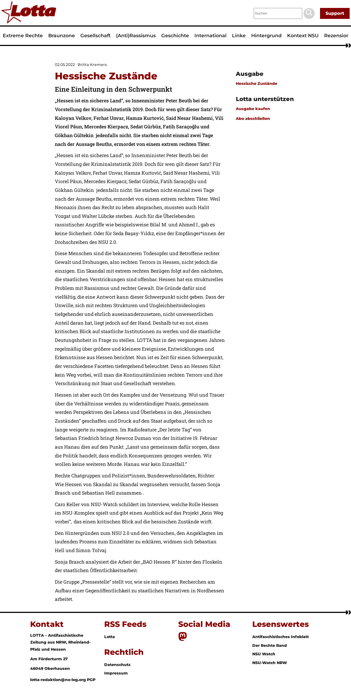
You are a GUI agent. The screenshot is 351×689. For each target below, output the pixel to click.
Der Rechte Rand (269, 645)
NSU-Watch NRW (269, 662)
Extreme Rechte (23, 35)
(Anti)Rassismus (136, 35)
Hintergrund (266, 35)
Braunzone (61, 35)
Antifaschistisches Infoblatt (280, 636)
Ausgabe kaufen (253, 108)
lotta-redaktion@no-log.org (58, 679)
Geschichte (175, 35)
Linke (239, 35)
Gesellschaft (95, 35)
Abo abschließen (253, 118)
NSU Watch (263, 653)
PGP (91, 679)
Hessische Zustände (256, 83)
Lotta (109, 636)
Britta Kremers (92, 64)
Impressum (116, 673)
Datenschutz (117, 664)
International (210, 35)
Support (334, 13)
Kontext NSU (303, 35)
